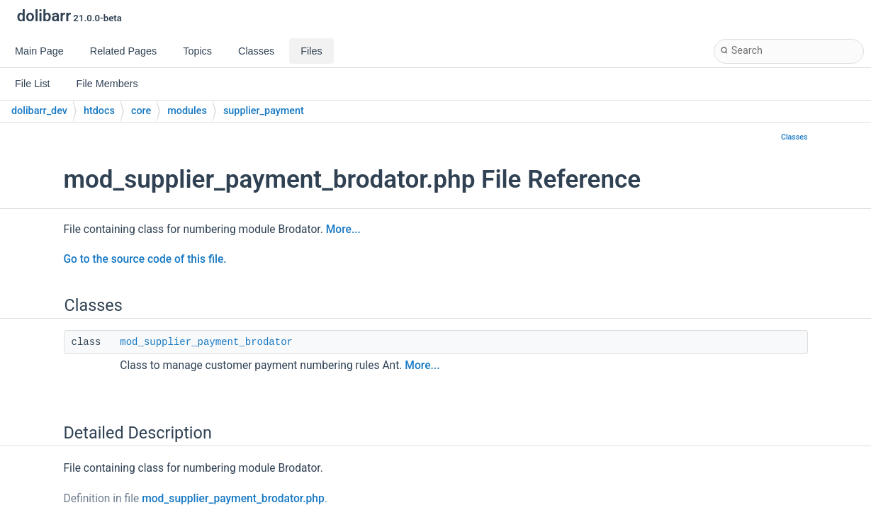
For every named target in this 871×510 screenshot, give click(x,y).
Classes (794, 137)
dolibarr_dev (39, 111)
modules (187, 111)
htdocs (99, 111)
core (141, 111)
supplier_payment (263, 111)
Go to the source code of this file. (145, 259)
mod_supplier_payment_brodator (206, 342)
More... (343, 229)
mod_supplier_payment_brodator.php (233, 498)
